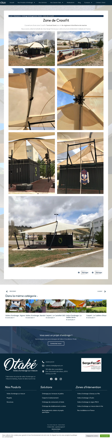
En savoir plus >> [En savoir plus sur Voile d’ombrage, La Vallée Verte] (70, 319)
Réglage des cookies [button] (92, 436)
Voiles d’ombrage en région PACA (88, 402)
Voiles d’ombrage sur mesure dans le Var (90, 406)
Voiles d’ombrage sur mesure (16, 393)
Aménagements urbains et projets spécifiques (53, 411)
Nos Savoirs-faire (56, 2)
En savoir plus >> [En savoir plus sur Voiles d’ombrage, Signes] (9, 317)
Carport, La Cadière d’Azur (96, 315)
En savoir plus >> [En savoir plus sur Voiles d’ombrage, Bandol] (30, 317)
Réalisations (70, 2)
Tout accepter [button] (105, 436)
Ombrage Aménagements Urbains (32, 16)
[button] (83, 273)
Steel (54, 25)
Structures (10, 402)
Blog (79, 2)
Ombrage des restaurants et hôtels (53, 402)
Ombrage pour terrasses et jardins (53, 393)
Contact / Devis (100, 2)
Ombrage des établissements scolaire (54, 406)
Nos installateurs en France (85, 410)
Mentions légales (56, 429)
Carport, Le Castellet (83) (55, 315)
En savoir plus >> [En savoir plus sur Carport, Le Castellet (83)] (50, 317)
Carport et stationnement (50, 398)
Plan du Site (56, 431)
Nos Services (43, 2)
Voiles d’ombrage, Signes (15, 315)
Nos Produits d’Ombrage (26, 2)
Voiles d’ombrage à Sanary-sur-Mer (88, 393)
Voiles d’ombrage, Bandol (35, 315)
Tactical (49, 25)
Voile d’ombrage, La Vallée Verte (73, 316)
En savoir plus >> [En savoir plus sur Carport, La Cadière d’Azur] (90, 317)
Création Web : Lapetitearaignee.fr (56, 427)
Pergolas (9, 398)
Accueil (12, 2)
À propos (88, 2)
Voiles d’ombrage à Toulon (85, 398)
